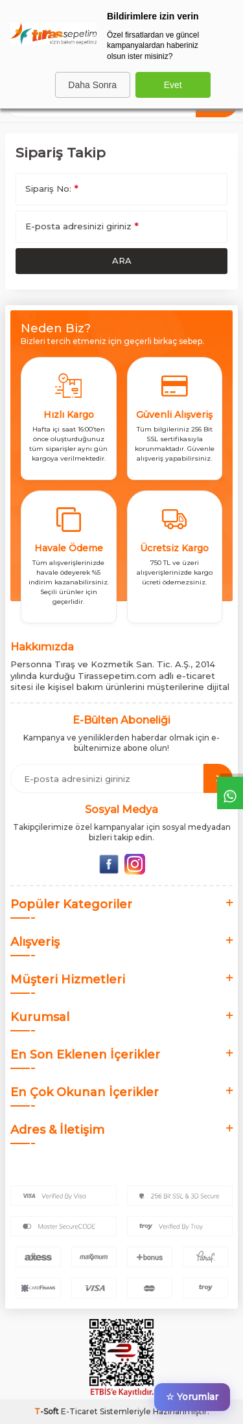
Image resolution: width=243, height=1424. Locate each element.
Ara (122, 260)
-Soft (47, 1411)
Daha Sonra (92, 85)
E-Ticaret (79, 1411)
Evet (173, 85)
